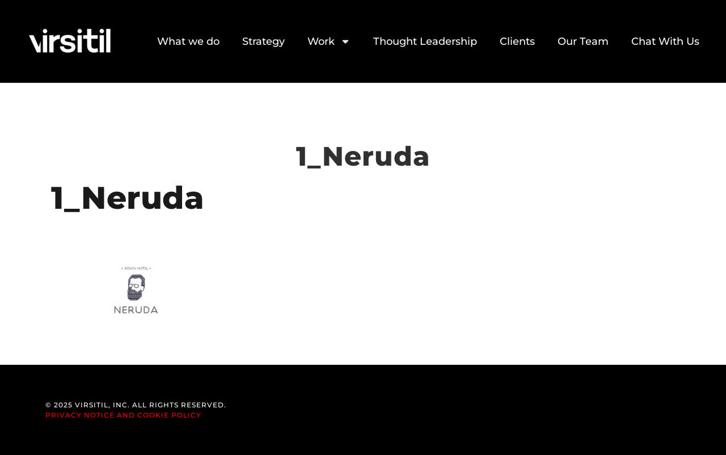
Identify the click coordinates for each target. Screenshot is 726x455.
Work (329, 41)
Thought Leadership (425, 41)
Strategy (263, 41)
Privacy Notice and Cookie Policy (123, 415)
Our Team (583, 41)
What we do (188, 41)
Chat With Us (665, 41)
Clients (517, 41)
